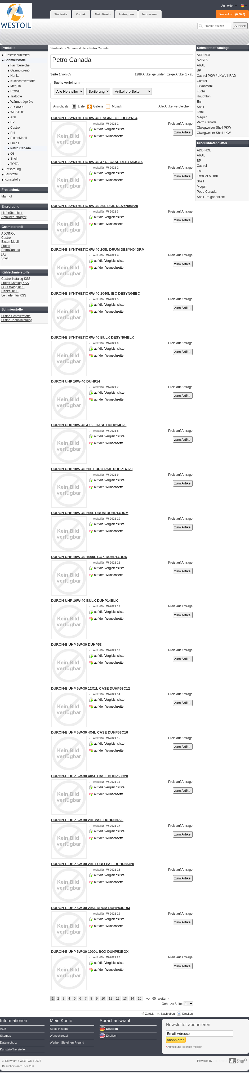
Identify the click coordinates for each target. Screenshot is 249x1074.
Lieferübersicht (12, 213)
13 (125, 998)
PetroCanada (10, 250)
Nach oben (168, 1013)
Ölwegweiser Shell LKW (214, 133)
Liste (81, 106)
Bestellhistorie (59, 1028)
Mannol (6, 196)
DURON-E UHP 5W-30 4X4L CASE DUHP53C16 (89, 732)
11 (110, 998)
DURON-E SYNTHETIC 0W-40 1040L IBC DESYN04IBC (95, 293)
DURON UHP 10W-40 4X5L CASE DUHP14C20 (88, 425)
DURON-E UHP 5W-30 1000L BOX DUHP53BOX (89, 952)
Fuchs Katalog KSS (15, 283)
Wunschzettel (59, 1035)
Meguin (202, 117)
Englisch (111, 1035)
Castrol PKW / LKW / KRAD (216, 76)
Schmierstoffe (76, 48)
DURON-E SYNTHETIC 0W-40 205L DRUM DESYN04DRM (98, 249)
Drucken (187, 1013)
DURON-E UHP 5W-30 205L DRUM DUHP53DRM (90, 908)
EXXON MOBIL (208, 176)
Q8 (3, 254)
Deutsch (112, 1028)
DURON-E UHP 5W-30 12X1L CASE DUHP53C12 (90, 688)
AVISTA (202, 60)
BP (199, 70)
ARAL (201, 65)
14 (132, 998)
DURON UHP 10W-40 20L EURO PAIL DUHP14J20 (91, 469)
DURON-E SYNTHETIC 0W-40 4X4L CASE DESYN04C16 (97, 162)
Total (200, 112)
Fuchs (5, 246)
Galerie (98, 106)
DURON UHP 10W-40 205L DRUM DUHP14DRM (89, 513)
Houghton (204, 96)
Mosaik (117, 106)
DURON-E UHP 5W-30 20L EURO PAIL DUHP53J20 (92, 864)
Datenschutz (8, 1042)
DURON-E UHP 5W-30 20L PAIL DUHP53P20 (87, 820)
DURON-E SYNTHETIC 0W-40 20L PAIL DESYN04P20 (94, 206)
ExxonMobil (205, 86)
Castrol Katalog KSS (16, 279)
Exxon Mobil (10, 242)
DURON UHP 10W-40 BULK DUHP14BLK (84, 601)
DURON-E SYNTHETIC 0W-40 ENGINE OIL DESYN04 (94, 118)
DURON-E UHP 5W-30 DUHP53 (76, 644)
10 (103, 998)
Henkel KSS (10, 291)
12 (117, 998)
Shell (4, 258)
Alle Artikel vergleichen (174, 106)
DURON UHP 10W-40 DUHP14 (75, 381)
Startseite (57, 48)
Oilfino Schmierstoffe (16, 316)
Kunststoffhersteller (13, 1049)
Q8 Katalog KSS (12, 287)
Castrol (6, 238)
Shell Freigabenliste (211, 197)
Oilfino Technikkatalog (16, 320)
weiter (162, 998)
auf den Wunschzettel (109, 136)
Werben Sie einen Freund (67, 1042)
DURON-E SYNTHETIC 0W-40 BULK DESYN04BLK (92, 337)
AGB (3, 1028)
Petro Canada (99, 48)
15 (139, 998)
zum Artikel (183, 132)
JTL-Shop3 (220, 1060)
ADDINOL (8, 233)
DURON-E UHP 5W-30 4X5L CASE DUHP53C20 (89, 776)
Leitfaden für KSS (13, 295)
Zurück (149, 1013)
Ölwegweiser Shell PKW (214, 127)
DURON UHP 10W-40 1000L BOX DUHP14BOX (89, 557)
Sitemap (5, 1035)
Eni (199, 102)
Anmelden (227, 5)
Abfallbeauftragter (13, 217)
